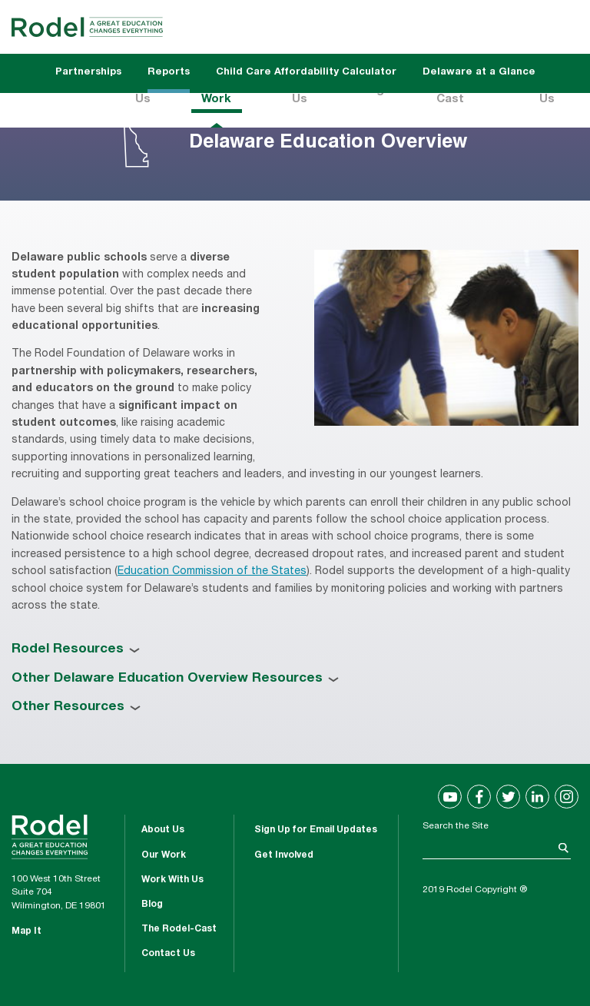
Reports (169, 73)
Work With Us (172, 880)
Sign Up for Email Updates (315, 830)
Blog (152, 904)
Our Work (163, 855)
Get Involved (283, 855)
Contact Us (168, 953)
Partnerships (88, 73)
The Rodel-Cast (179, 929)
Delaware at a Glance (479, 73)
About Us (162, 830)
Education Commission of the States (212, 571)
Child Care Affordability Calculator (306, 73)
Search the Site (456, 826)
